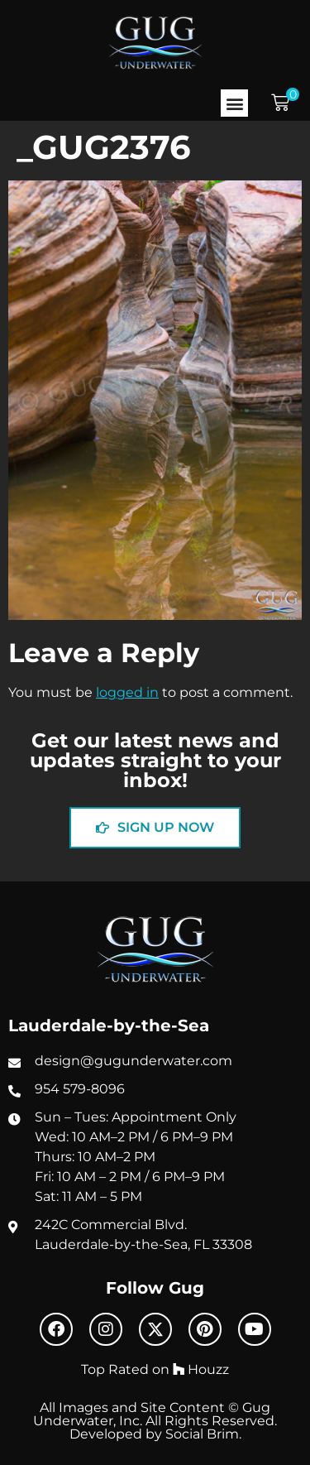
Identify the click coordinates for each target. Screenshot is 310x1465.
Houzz (201, 1369)
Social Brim (202, 1433)
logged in (127, 692)
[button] (234, 103)
